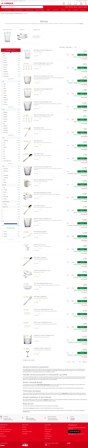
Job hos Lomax (48, 431)
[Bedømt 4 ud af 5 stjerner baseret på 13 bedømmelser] (37, 287)
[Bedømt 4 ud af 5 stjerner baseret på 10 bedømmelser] (37, 209)
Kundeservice (85, 0)
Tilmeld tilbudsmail (74, 431)
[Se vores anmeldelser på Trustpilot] (2, 445)
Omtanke (80, 0)
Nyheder (75, 7)
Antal (73, 54)
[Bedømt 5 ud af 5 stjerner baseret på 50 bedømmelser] (37, 54)
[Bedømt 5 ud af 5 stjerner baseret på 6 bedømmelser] (37, 107)
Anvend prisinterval (10, 227)
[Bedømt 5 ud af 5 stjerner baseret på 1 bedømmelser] (37, 352)
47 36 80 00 (31, 418)
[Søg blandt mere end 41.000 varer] (21, 7)
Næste (84, 361)
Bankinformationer (48, 436)
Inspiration (81, 7)
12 (30, 360)
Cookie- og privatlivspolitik (5, 431)
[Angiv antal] (73, 81)
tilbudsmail (32, 408)
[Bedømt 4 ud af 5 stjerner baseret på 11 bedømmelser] (37, 248)
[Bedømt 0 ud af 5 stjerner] (36, 339)
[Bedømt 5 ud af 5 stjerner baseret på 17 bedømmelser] (37, 131)
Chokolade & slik (29, 10)
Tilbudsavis (73, 418)
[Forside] (2, 10)
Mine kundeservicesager (27, 431)
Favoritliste (24, 429)
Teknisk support (3, 436)
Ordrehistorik (24, 433)
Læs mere (81, 23)
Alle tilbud (72, 419)
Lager (69, 10)
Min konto (24, 427)
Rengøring (63, 10)
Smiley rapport (47, 438)
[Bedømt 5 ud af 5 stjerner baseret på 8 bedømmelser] (37, 261)
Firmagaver (75, 10)
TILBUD (66, 7)
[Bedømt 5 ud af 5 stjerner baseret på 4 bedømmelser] (37, 313)
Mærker (85, 7)
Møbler (48, 10)
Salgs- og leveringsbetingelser (6, 429)
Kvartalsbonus (47, 433)
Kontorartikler (55, 10)
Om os (46, 427)
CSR (77, 0)
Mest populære (69, 47)
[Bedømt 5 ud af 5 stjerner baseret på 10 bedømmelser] (37, 67)
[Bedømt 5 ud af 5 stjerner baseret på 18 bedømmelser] (37, 157)
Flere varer (82, 10)
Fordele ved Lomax (48, 429)
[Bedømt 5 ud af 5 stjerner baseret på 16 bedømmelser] (37, 144)
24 (32, 360)
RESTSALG (71, 7)
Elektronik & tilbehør (18, 10)
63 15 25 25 (33, 419)
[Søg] (42, 7)
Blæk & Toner (8, 10)
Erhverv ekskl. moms (72, 434)
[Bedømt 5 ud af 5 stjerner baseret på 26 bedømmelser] (37, 196)
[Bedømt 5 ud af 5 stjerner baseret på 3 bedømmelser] (37, 81)
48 (33, 360)
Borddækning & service (18, 13)
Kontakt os (2, 433)
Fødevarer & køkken (39, 10)
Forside (2, 13)
